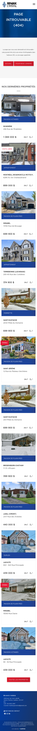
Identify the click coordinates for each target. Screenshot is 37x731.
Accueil (8, 63)
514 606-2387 (11, 703)
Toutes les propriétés (18, 679)
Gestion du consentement (18, 726)
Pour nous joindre (24, 63)
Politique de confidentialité (11, 724)
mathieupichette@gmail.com (18, 705)
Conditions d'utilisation (27, 724)
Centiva (22, 728)
